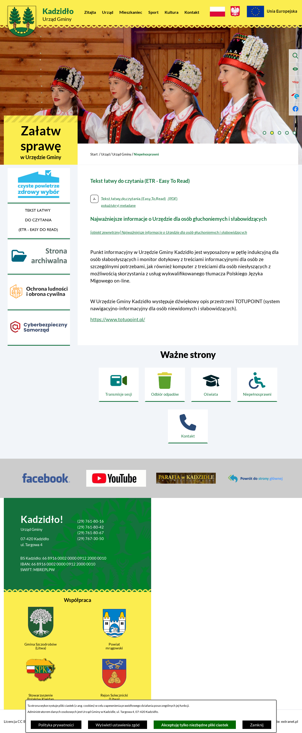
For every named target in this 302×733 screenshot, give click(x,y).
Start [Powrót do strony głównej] (94, 154)
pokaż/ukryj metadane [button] (118, 205)
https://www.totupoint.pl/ (117, 319)
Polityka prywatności (56, 725)
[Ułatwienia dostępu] (295, 69)
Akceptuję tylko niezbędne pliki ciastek (194, 725)
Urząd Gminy (121, 154)
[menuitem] (90, 12)
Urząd (105, 154)
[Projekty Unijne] (271, 12)
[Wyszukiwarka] (295, 55)
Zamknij (257, 725)
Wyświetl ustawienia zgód (117, 725)
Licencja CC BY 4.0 (19, 721)
